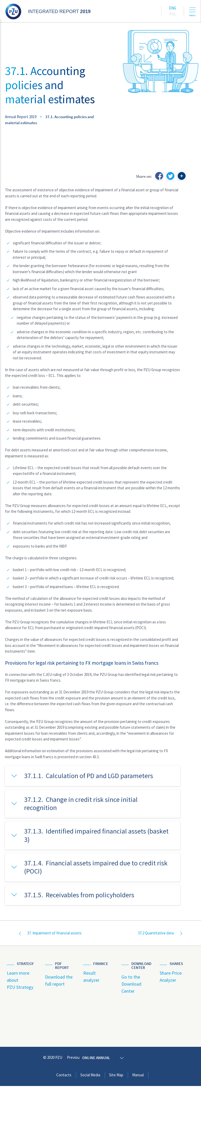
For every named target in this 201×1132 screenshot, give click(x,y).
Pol (172, 14)
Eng (172, 7)
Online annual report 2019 (124, 1103)
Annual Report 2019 (20, 116)
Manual (138, 1121)
